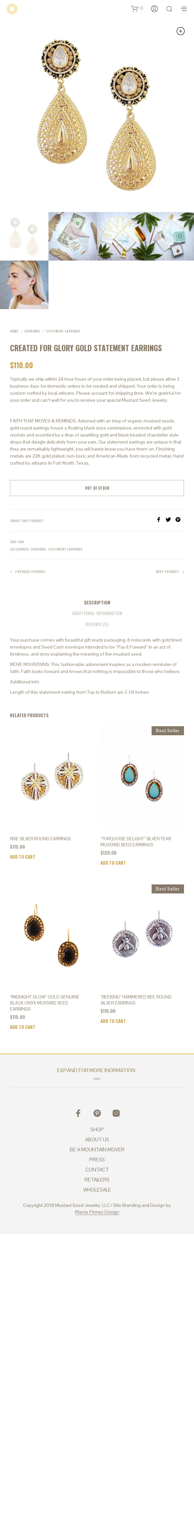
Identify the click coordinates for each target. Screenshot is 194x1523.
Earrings (32, 331)
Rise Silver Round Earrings (40, 839)
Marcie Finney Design (97, 1212)
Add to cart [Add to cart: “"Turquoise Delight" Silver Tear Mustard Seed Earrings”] (113, 862)
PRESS (97, 1159)
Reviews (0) (97, 624)
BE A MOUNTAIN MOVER (97, 1149)
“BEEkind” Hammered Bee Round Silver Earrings (136, 1000)
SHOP (97, 1129)
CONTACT (97, 1169)
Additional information (97, 613)
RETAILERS (97, 1179)
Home (14, 331)
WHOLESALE (97, 1189)
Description (97, 602)
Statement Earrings (63, 331)
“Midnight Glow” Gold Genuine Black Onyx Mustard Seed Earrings (44, 1003)
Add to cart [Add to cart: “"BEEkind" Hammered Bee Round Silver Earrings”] (113, 1021)
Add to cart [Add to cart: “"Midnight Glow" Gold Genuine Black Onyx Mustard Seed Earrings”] (22, 1027)
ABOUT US (97, 1139)
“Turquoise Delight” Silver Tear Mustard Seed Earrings (136, 842)
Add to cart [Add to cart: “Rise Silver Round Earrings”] (22, 856)
